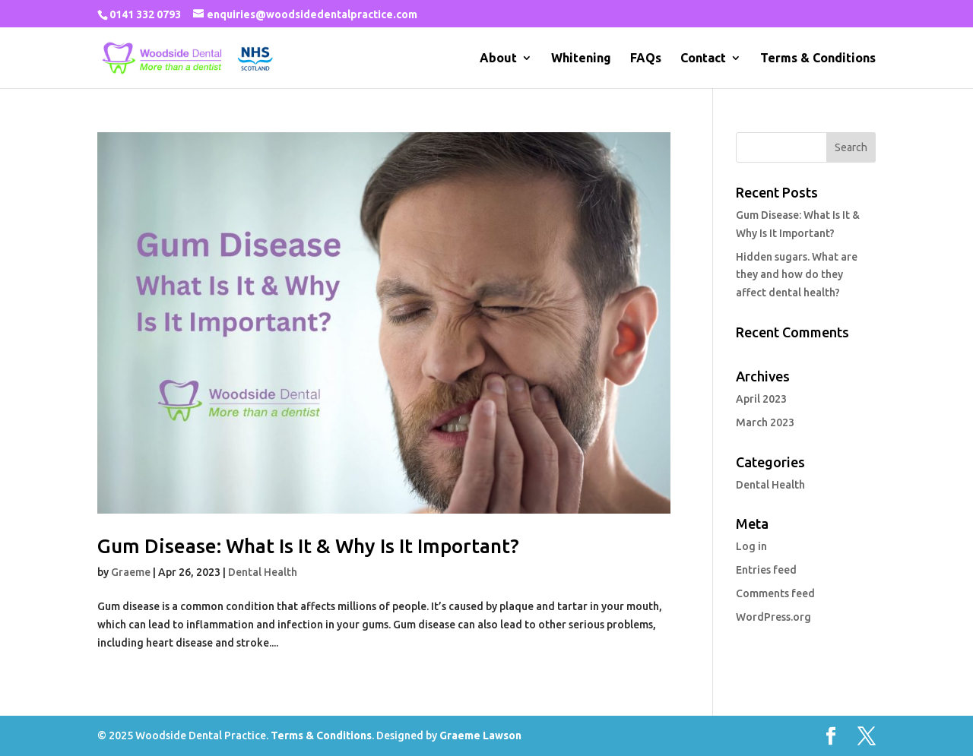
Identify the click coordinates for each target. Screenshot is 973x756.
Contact (703, 58)
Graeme (131, 572)
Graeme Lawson (480, 735)
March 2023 (765, 422)
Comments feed (775, 593)
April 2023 (761, 399)
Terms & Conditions (818, 58)
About (498, 58)
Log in (751, 546)
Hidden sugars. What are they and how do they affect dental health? (796, 275)
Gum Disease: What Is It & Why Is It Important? (308, 546)
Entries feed (766, 570)
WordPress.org (773, 617)
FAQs (645, 58)
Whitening (581, 58)
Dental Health (262, 572)
